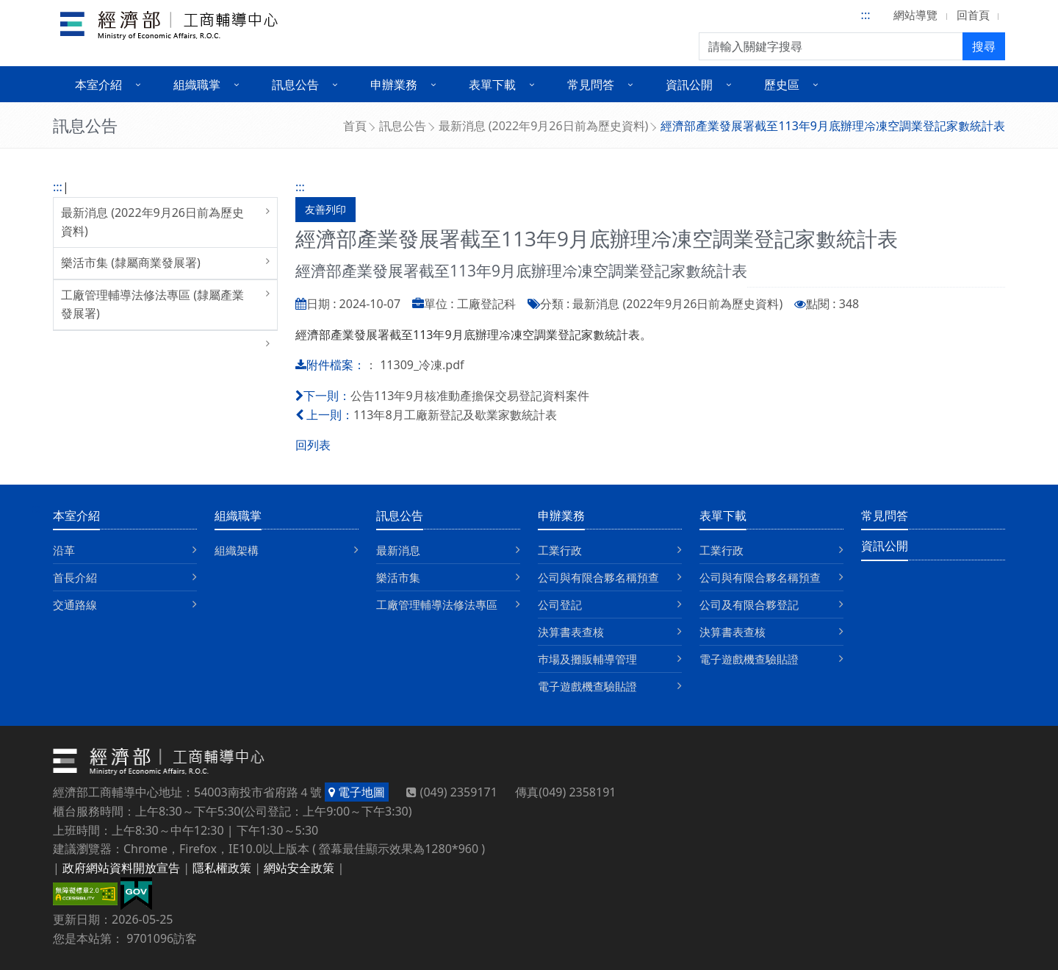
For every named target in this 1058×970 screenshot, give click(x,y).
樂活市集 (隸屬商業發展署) (131, 262)
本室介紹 (76, 515)
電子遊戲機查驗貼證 (587, 686)
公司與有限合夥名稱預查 (598, 577)
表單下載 (722, 515)
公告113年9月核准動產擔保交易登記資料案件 (469, 396)
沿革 (64, 550)
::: (866, 15)
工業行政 (560, 550)
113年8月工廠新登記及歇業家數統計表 (455, 415)
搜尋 (984, 46)
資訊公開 (884, 546)
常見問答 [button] (590, 84)
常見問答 (884, 515)
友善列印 (325, 209)
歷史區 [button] (781, 84)
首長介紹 (75, 577)
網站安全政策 (299, 868)
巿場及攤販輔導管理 (587, 659)
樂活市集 (398, 577)
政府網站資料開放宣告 (121, 868)
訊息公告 (402, 126)
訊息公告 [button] (295, 84)
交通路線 (75, 604)
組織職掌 (238, 515)
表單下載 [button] (492, 84)
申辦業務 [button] (393, 84)
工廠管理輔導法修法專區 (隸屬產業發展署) (152, 304)
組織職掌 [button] (196, 84)
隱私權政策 (221, 868)
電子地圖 (356, 792)
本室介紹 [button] (98, 84)
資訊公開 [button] (689, 84)
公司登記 (560, 604)
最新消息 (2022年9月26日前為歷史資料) (544, 126)
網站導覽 (915, 14)
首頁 (355, 126)
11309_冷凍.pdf (422, 365)
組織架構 (237, 550)
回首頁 (973, 14)
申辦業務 (561, 515)
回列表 (313, 445)
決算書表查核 (571, 631)
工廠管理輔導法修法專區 (436, 604)
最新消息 (398, 550)
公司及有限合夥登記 (749, 604)
